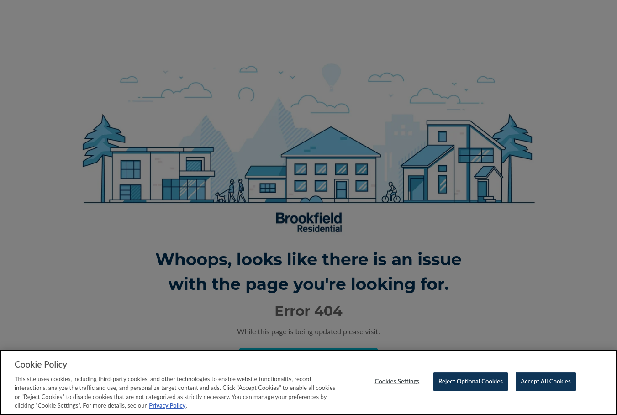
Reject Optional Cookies (470, 381)
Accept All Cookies (545, 381)
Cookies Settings (397, 381)
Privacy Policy (167, 405)
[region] (308, 382)
